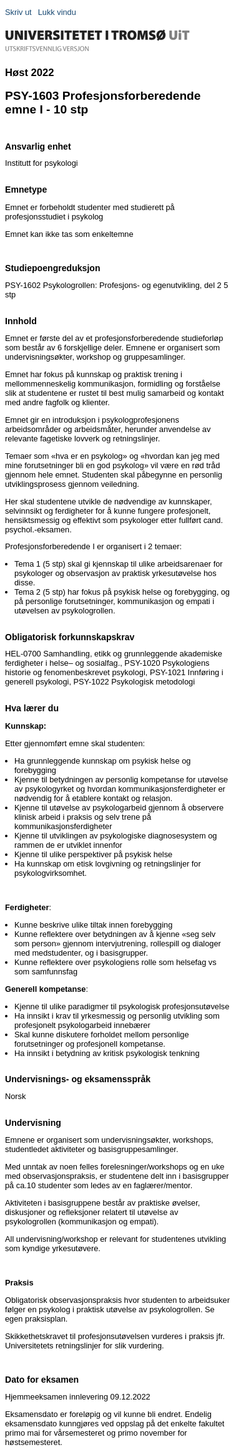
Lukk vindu (57, 12)
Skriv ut (18, 12)
